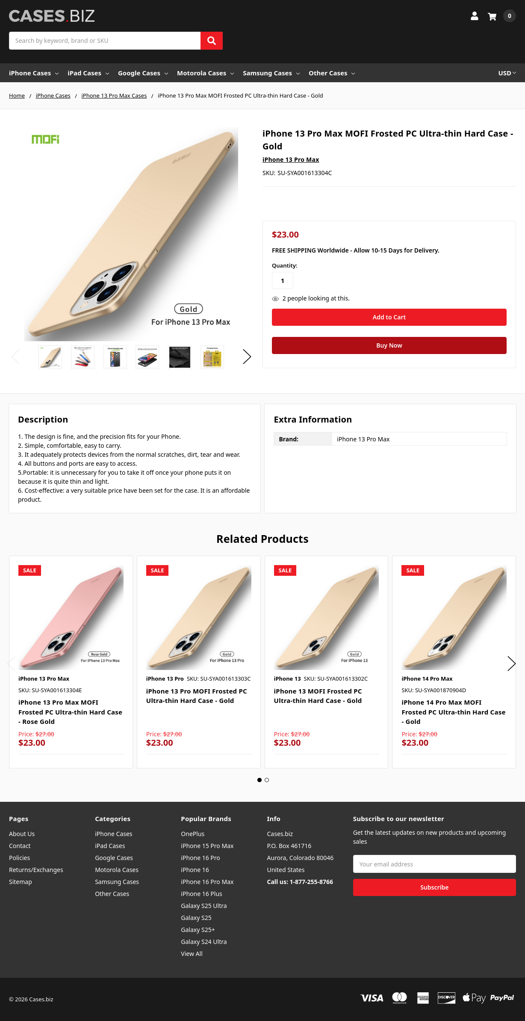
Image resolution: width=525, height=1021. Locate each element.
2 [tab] (267, 780)
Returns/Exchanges (36, 870)
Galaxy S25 (196, 918)
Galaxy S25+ (198, 930)
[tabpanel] (71, 662)
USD (507, 72)
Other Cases (332, 72)
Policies (19, 858)
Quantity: (284, 265)
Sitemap (20, 882)
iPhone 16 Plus (201, 894)
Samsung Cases (271, 72)
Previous (15, 356)
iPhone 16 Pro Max (207, 882)
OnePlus (192, 834)
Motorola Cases (205, 72)
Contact (20, 846)
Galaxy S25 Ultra (204, 906)
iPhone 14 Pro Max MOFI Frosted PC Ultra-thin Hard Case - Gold (453, 712)
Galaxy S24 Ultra (204, 942)
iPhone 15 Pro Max (207, 846)
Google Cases (143, 72)
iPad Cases (88, 72)
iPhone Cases (34, 72)
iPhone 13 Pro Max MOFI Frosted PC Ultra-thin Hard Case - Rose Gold (70, 712)
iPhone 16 (195, 870)
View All (191, 954)
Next (247, 356)
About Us (22, 834)
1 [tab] (259, 780)
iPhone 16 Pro (200, 858)
